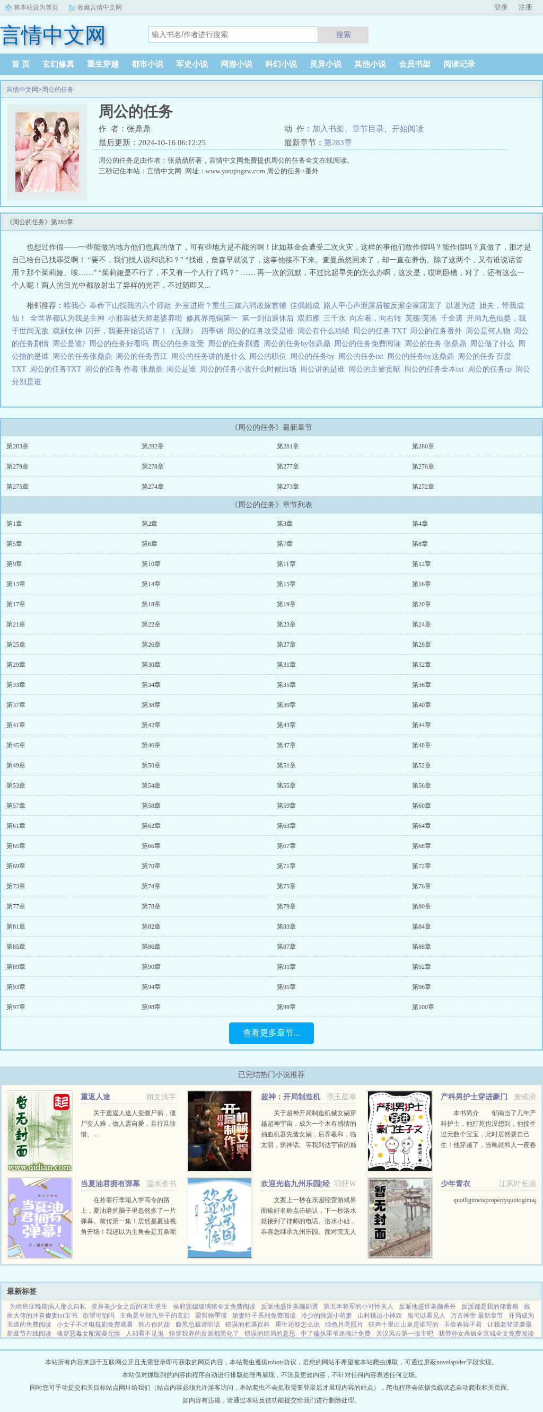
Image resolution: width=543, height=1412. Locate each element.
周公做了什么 (494, 344)
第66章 (151, 846)
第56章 (421, 785)
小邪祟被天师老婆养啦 (145, 318)
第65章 (15, 846)
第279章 (17, 466)
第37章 (15, 705)
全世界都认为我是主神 (67, 318)
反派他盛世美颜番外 (427, 1306)
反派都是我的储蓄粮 (490, 1306)
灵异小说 (325, 64)
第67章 (286, 846)
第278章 (153, 466)
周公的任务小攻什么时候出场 (250, 369)
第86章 (151, 946)
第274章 (153, 486)
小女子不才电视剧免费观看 (95, 1324)
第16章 (421, 584)
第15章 (286, 584)
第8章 (420, 544)
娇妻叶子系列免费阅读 (264, 1315)
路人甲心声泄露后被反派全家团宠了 (382, 306)
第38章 (151, 705)
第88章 (421, 946)
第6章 (149, 544)
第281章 (288, 446)
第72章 (421, 866)
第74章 (151, 886)
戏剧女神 (67, 331)
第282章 (153, 446)
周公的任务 (58, 89)
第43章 (286, 725)
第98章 (151, 1007)
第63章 (286, 825)
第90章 (151, 966)
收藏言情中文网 (99, 7)
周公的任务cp (491, 369)
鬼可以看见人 (426, 1315)
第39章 (286, 705)
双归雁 (308, 318)
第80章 (421, 906)
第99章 (286, 1007)
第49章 (15, 765)
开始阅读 (408, 129)
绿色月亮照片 (344, 1324)
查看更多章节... (271, 1032)
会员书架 (415, 64)
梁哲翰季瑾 (211, 1315)
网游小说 (236, 64)
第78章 (151, 906)
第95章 (286, 987)
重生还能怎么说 (297, 1324)
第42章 (151, 725)
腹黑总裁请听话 (198, 1324)
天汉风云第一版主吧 (404, 1333)
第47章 (286, 745)
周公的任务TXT (57, 369)
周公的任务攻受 (180, 344)
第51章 (286, 765)
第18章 (151, 604)
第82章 (151, 926)
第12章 (421, 564)
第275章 (17, 486)
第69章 (15, 866)
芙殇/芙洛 (421, 318)
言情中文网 (22, 89)
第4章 (420, 523)
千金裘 (452, 318)
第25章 (15, 644)
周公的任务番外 (438, 331)
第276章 (423, 466)
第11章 (286, 564)
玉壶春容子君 (463, 1324)
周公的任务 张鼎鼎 (437, 344)
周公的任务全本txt (436, 369)
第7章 (285, 544)
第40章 (421, 705)
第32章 (421, 664)
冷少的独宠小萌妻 (326, 1315)
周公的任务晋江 (143, 356)
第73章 (15, 886)
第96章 (421, 987)
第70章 (151, 866)
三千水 (334, 318)
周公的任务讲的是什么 (210, 356)
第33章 (15, 685)
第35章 (286, 685)
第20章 (421, 604)
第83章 (286, 926)
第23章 (286, 624)
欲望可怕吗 (99, 1315)
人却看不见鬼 (145, 1333)
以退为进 (461, 306)
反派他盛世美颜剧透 (289, 1306)
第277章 (288, 466)
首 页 (21, 64)
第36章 (421, 685)
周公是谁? (70, 344)
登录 (501, 7)
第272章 (423, 486)
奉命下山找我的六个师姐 (130, 306)
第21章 (15, 624)
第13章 (15, 584)
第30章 (151, 664)
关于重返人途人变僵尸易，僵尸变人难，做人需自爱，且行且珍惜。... (128, 1123)
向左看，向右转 (375, 318)
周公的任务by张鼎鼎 (299, 344)
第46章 (151, 745)
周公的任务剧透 (236, 344)
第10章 (151, 564)
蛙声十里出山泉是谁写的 (404, 1324)
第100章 (423, 1007)
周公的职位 (269, 356)
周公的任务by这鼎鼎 (422, 356)
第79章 (286, 906)
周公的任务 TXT (381, 331)
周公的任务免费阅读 (369, 344)
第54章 (151, 785)
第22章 (151, 624)
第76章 (421, 886)
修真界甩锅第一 (212, 318)
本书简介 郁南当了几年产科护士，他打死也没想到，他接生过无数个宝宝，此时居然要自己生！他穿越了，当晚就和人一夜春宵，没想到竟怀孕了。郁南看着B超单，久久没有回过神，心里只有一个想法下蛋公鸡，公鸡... (488, 1144)
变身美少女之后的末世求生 (129, 1306)
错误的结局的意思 (269, 1333)
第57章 (15, 805)
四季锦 (212, 331)
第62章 (151, 825)
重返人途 (95, 1097)
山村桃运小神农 (379, 1315)
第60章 (421, 805)
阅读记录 (459, 64)
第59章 (286, 805)
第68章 (421, 846)
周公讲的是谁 (324, 369)
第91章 (286, 966)
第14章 (151, 584)
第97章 (15, 1007)
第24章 (421, 624)
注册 (525, 7)
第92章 (421, 966)
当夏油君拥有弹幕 (110, 1184)
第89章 (15, 966)
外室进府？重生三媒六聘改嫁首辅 (230, 306)
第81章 (15, 926)
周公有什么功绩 (325, 331)
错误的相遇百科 (247, 1324)
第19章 (286, 604)
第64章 (421, 825)
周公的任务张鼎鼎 (84, 356)
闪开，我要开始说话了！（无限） (141, 331)
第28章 (421, 644)
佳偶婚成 (305, 306)
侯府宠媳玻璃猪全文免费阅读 (214, 1306)
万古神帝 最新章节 (477, 1315)
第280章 (423, 446)
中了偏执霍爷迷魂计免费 (336, 1333)
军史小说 (192, 64)
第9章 (14, 564)
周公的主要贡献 (376, 369)
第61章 (15, 825)
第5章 (14, 544)
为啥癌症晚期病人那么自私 (48, 1306)
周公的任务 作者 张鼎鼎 (126, 369)
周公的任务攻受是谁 (262, 331)
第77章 (15, 906)
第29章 (15, 664)
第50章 (151, 765)
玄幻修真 (58, 64)
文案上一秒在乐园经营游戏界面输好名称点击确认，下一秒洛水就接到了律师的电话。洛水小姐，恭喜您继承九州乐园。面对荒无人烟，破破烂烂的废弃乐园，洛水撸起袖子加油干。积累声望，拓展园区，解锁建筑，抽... (308, 1231)
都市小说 (147, 64)
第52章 (421, 765)
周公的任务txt (362, 356)
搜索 (343, 34)
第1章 (14, 523)
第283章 (338, 142)
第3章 (285, 523)
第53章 (15, 785)
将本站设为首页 (36, 7)
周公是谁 (183, 369)
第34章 (151, 685)
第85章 (15, 946)
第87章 (286, 946)
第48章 (421, 745)
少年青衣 (455, 1184)
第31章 (286, 664)
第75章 (286, 886)
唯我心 (75, 306)
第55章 (286, 785)
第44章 (421, 725)
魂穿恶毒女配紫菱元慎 (88, 1333)
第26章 (151, 644)
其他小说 (370, 64)
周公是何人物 (490, 331)
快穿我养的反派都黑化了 (204, 1333)
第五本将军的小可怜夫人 (358, 1306)
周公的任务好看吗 (120, 344)
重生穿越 (103, 64)
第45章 (15, 745)
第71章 (286, 866)
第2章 (149, 523)
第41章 (15, 725)
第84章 (421, 926)
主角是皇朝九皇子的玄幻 (155, 1315)
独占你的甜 (154, 1324)
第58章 (151, 805)
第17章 (15, 604)
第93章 (15, 987)
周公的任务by (314, 356)
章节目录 (368, 129)
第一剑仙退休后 (268, 318)
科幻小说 (281, 64)
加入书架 (328, 129)
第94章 (151, 987)
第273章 (288, 486)
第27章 (286, 644)
